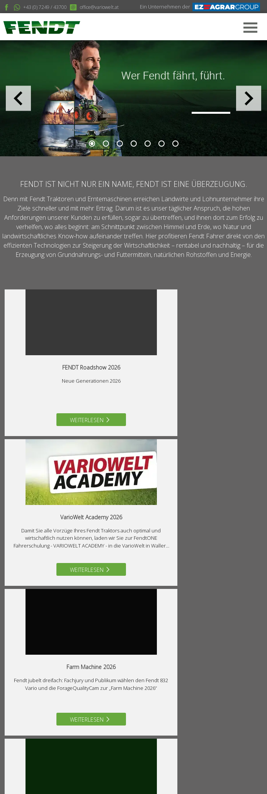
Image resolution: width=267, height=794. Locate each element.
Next (248, 98)
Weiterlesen (68, 420)
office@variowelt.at (53, 694)
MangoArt (221, 778)
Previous (18, 98)
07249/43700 (46, 680)
